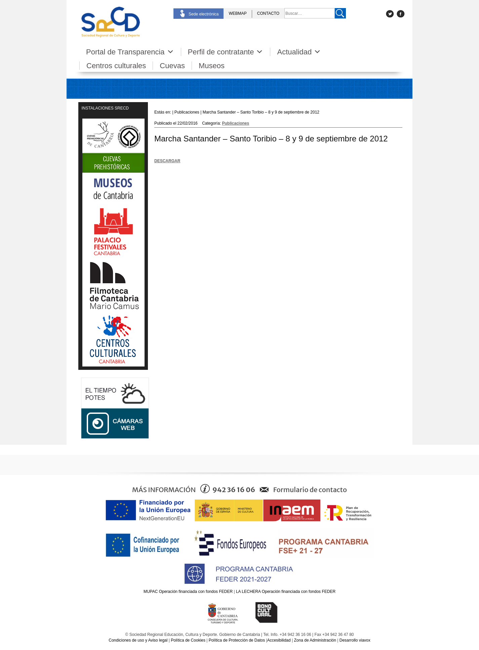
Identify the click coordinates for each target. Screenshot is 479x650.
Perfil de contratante (226, 52)
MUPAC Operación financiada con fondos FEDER (188, 591)
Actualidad (299, 52)
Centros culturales (116, 65)
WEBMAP (237, 13)
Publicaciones (235, 123)
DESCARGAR (167, 161)
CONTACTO (268, 13)
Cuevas (172, 65)
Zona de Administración (315, 640)
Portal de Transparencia (130, 52)
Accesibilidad (279, 640)
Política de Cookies (188, 640)
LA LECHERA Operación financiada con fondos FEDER (285, 591)
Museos (212, 65)
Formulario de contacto (310, 489)
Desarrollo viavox (355, 640)
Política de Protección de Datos (237, 640)
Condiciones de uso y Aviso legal (138, 640)
